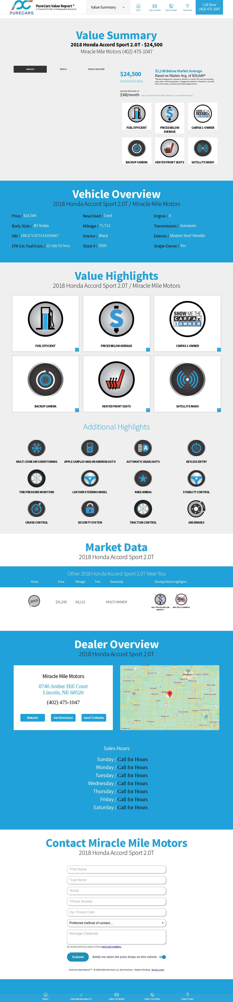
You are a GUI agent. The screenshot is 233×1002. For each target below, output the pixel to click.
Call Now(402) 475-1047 (209, 6)
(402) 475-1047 (137, 51)
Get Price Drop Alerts (131, 81)
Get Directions (63, 718)
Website (32, 718)
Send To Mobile (94, 718)
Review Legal (158, 969)
